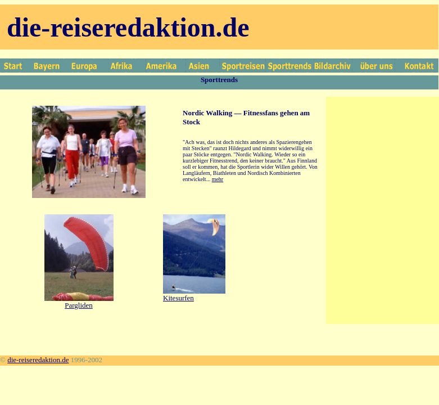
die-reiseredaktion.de (38, 360)
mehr (218, 179)
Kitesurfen (178, 298)
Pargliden (79, 305)
